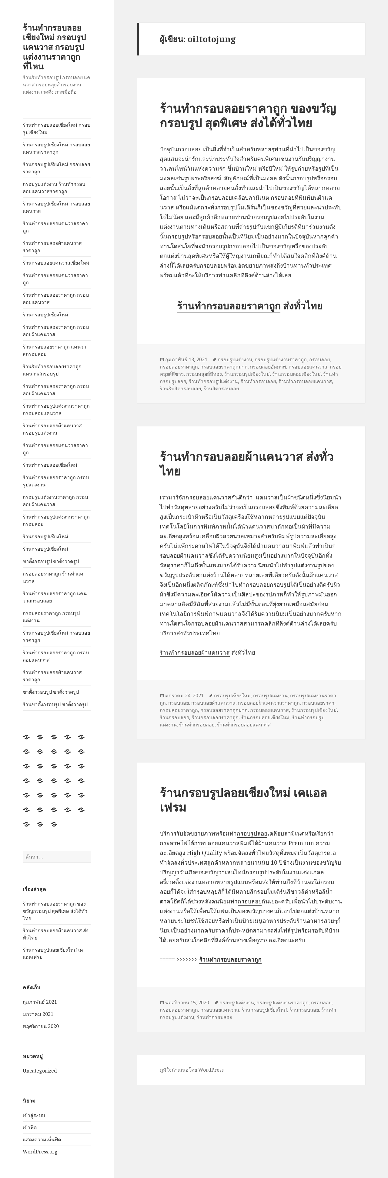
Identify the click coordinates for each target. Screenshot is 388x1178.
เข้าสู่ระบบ (34, 1115)
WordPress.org (40, 1151)
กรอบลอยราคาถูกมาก (224, 366)
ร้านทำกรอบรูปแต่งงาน (213, 381)
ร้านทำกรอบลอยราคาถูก (228, 305)
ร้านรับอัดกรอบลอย (180, 388)
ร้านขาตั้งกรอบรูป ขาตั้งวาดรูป (55, 704)
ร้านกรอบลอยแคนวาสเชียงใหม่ (56, 262)
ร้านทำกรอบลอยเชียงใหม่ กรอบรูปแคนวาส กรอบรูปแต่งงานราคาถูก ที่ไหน (54, 47)
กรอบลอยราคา (318, 702)
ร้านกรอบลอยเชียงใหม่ (296, 374)
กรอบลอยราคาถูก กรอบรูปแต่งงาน (51, 617)
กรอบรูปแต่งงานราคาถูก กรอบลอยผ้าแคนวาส (55, 501)
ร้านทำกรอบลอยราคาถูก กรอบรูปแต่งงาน (56, 481)
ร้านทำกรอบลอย (258, 381)
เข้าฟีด (30, 1127)
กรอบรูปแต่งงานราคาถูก (281, 359)
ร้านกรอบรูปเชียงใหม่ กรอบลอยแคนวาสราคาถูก (56, 148)
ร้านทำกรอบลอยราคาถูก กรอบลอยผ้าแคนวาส (56, 331)
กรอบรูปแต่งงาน (235, 359)
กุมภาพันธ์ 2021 (40, 1002)
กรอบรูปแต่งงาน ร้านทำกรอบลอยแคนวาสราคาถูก (54, 188)
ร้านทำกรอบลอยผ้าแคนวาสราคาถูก (52, 247)
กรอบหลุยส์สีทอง (204, 374)
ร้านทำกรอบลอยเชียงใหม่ (50, 465)
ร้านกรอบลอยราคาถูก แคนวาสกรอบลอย (54, 350)
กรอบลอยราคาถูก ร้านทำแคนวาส (53, 577)
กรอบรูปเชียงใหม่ (232, 695)
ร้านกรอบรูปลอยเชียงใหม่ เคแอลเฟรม (243, 799)
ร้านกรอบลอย (174, 717)
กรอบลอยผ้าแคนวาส (213, 702)
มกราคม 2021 (38, 1014)
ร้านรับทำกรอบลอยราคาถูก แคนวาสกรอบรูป (52, 370)
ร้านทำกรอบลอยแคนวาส (305, 381)
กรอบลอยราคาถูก (179, 366)
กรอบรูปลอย (252, 833)
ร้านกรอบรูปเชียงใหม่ (45, 314)
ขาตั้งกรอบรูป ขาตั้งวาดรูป (51, 561)
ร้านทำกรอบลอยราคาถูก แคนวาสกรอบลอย (55, 597)
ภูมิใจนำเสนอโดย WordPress (192, 1069)
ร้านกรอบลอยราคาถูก (215, 717)
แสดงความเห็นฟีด (42, 1139)
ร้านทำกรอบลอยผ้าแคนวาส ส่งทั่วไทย (246, 463)
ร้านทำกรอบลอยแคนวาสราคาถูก (55, 227)
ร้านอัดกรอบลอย (221, 388)
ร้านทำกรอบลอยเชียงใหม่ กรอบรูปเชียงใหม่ (56, 128)
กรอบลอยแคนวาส (308, 366)
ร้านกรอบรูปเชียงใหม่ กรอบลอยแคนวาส (56, 207)
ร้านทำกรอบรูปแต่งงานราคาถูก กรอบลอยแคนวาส (56, 409)
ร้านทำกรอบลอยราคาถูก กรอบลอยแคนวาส (56, 298)
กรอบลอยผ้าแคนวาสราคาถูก (269, 702)
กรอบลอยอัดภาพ (268, 366)
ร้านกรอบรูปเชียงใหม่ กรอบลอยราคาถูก (56, 168)
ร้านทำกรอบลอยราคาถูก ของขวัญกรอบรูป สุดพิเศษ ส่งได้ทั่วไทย (55, 911)
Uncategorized (40, 1070)
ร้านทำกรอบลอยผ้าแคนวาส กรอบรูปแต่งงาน (52, 429)
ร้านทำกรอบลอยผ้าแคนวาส (195, 652)
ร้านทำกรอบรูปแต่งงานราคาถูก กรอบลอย (56, 520)
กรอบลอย (319, 359)
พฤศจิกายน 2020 (41, 1026)
